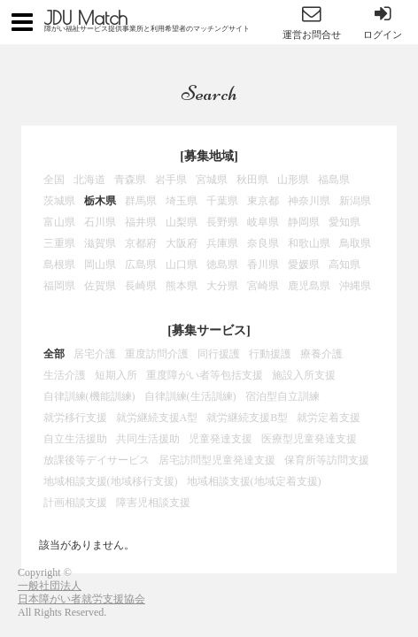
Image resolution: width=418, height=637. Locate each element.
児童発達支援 (220, 439)
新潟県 (355, 201)
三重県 (59, 243)
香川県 (263, 264)
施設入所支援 (304, 375)
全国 (54, 179)
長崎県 (141, 286)
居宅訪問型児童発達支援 (217, 460)
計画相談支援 (75, 502)
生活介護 (64, 375)
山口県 (181, 264)
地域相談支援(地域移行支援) (110, 481)
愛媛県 (304, 264)
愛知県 (344, 222)
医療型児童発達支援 (309, 439)
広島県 (141, 264)
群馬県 (141, 201)
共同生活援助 (148, 439)
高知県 (344, 264)
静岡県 (304, 222)
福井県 (141, 222)
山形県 (293, 179)
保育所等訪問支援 (326, 460)
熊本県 (181, 286)
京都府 (141, 243)
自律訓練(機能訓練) (89, 396)
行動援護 (270, 354)
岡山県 (100, 264)
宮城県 (212, 179)
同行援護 (218, 354)
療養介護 (321, 354)
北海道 (89, 179)
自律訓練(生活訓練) (190, 396)
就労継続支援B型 (247, 417)
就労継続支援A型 (157, 417)
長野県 (222, 222)
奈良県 (263, 243)
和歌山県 (309, 243)
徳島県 (222, 264)
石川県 (100, 222)
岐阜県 (263, 222)
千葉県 (222, 201)
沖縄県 (355, 286)
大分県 (222, 286)
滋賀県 (100, 243)
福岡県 (59, 286)
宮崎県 (263, 286)
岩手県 (171, 179)
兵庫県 (222, 243)
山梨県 (181, 222)
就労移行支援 (75, 417)
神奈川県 (309, 201)
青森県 (130, 179)
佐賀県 (100, 286)
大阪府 (181, 243)
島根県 (59, 264)
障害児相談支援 (153, 502)
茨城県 (59, 201)
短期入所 (116, 375)
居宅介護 (95, 354)
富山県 (59, 222)
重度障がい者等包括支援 (204, 375)
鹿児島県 (309, 286)
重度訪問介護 (157, 354)
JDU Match (86, 17)
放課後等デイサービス (96, 460)
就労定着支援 (328, 417)
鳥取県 (355, 243)
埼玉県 (181, 201)
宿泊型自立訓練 (282, 396)
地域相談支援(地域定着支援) (254, 481)
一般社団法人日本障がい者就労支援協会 (81, 592)
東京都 (263, 201)
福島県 (334, 179)
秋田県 (252, 179)
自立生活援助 (75, 439)
